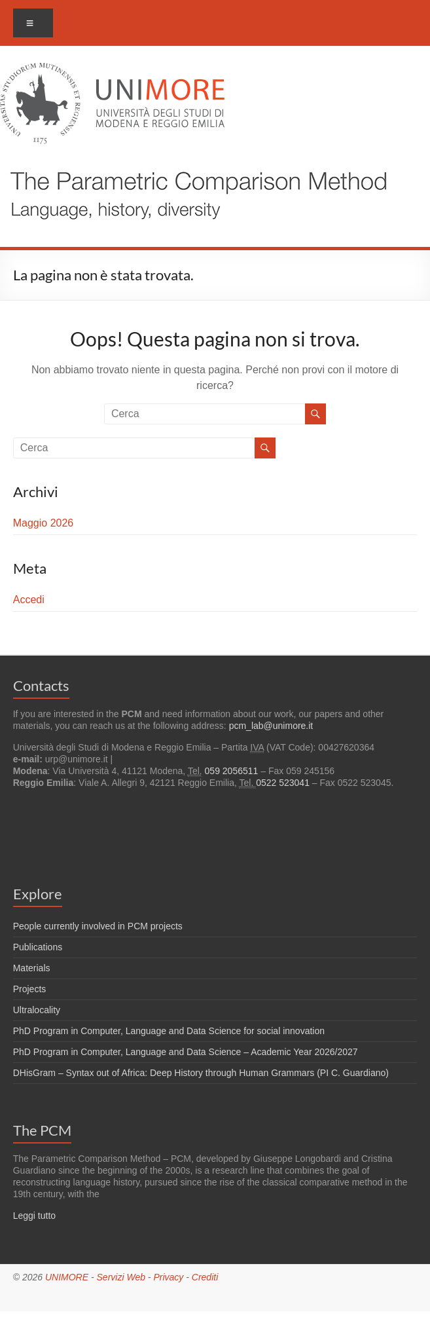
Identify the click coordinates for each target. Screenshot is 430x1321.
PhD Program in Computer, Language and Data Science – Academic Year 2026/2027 (185, 1052)
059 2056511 (232, 771)
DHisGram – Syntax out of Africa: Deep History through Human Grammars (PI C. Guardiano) (201, 1073)
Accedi (29, 599)
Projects (29, 989)
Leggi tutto (34, 1215)
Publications (38, 947)
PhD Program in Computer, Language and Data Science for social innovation (169, 1031)
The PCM (42, 1130)
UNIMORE (66, 1277)
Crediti (205, 1277)
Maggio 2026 (43, 523)
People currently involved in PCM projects (98, 926)
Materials (31, 968)
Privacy (168, 1277)
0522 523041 (283, 782)
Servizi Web (121, 1277)
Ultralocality (36, 1010)
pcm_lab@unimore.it (271, 725)
